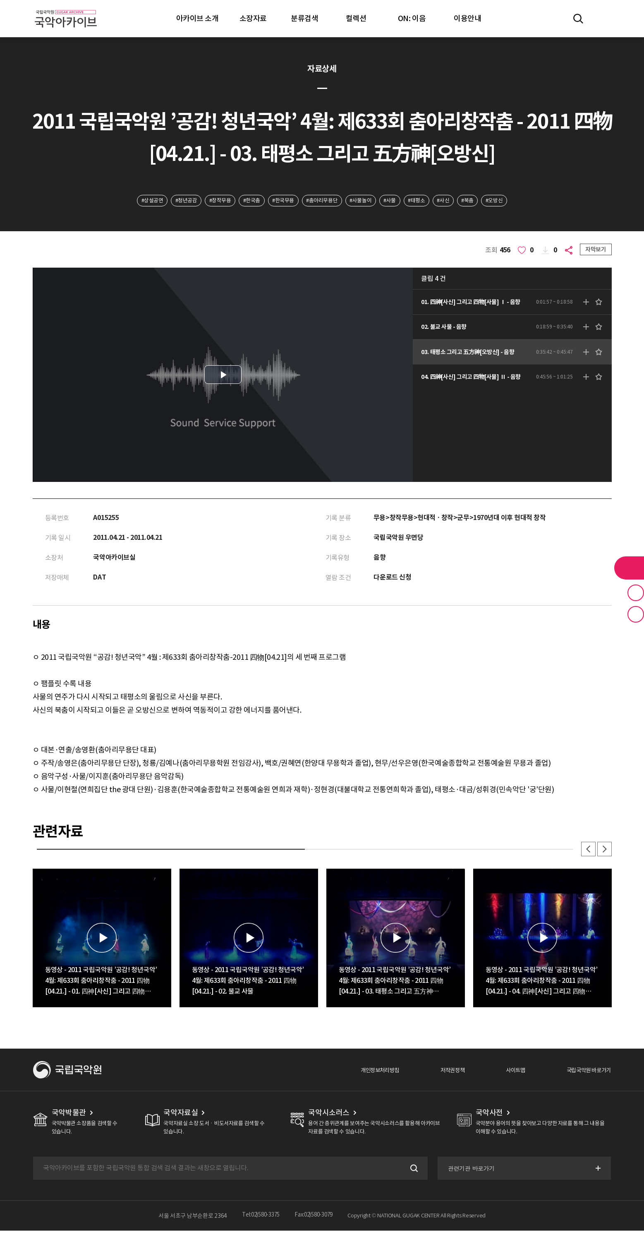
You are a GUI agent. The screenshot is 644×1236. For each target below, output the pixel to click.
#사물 (397, 201)
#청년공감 (170, 201)
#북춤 (485, 201)
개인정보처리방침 (353, 1075)
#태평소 (427, 201)
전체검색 (578, 18)
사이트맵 (502, 1075)
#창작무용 (208, 201)
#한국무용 (278, 201)
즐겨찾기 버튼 (635, 592)
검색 (411, 1173)
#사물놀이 (364, 201)
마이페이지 (602, 18)
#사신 (457, 201)
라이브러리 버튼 (629, 568)
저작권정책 (434, 1075)
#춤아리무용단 (321, 201)
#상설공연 (132, 201)
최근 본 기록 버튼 (635, 614)
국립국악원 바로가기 (583, 1075)
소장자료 (253, 18)
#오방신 (514, 201)
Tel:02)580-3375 (258, 1221)
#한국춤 (243, 201)
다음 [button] (603, 853)
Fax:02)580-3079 (315, 1221)
